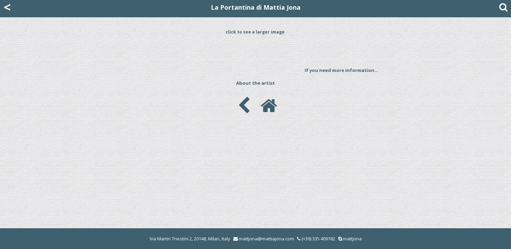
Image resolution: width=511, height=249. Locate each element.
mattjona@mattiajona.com (266, 239)
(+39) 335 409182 (316, 239)
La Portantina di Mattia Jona (256, 7)
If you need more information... (341, 70)
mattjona (352, 239)
